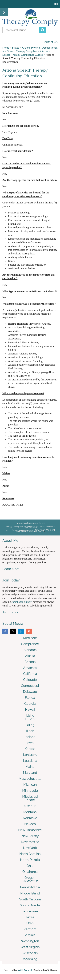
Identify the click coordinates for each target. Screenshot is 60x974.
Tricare (30, 800)
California (30, 674)
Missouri (30, 806)
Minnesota (30, 790)
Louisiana (30, 761)
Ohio (30, 866)
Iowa (30, 743)
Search (42, 30)
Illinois (30, 731)
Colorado (30, 680)
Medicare (30, 638)
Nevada (30, 824)
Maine (30, 767)
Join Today (10, 612)
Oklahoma (30, 872)
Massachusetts (30, 779)
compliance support (21, 602)
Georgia (30, 704)
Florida (30, 698)
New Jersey (30, 836)
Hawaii (30, 710)
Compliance (30, 644)
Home (5, 47)
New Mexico (30, 842)
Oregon (30, 878)
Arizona (30, 662)
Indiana (30, 737)
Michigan (30, 785)
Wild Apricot (25, 969)
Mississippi (30, 796)
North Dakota (30, 860)
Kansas (30, 749)
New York (30, 848)
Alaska (30, 656)
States (15, 47)
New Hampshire (30, 830)
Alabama (30, 650)
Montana (30, 812)
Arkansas (30, 668)
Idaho (30, 715)
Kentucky (30, 755)
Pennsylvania (30, 887)
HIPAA (30, 719)
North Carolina (30, 854)
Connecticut (30, 686)
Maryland (30, 773)
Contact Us (50, 42)
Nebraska (30, 818)
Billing (30, 725)
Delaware (30, 692)
